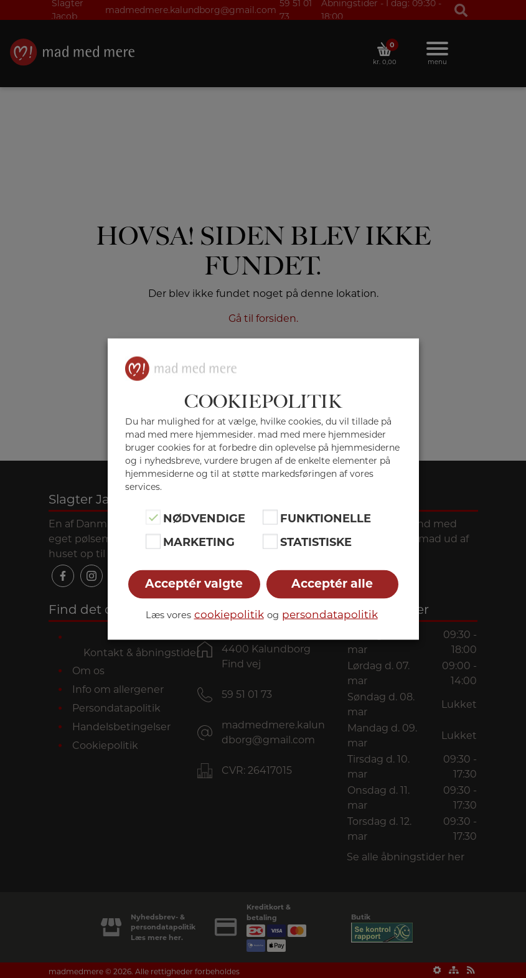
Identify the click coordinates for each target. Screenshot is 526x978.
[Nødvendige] (153, 517)
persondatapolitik (330, 614)
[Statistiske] (270, 541)
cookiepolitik (229, 614)
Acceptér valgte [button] (194, 583)
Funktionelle (325, 518)
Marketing (199, 542)
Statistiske (316, 542)
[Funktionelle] (270, 517)
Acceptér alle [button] (332, 583)
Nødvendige (204, 518)
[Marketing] (153, 541)
